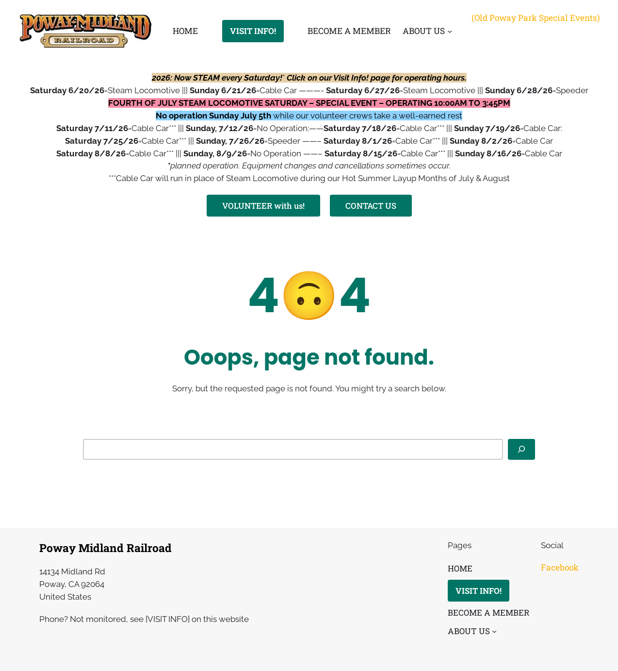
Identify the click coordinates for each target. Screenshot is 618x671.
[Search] (521, 449)
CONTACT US (370, 205)
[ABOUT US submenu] (449, 31)
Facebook (560, 567)
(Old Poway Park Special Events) (536, 17)
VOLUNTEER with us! (263, 205)
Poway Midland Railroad (105, 547)
